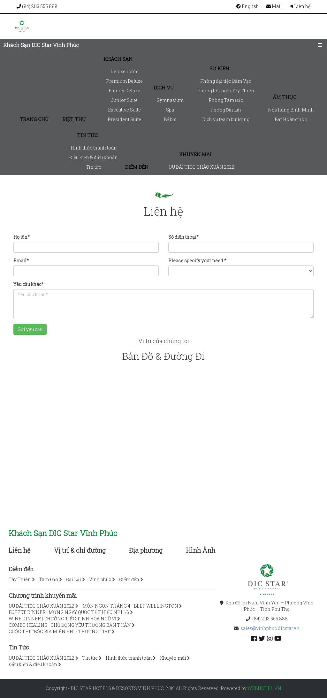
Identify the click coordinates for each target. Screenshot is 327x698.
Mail (274, 6)
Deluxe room (124, 71)
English (247, 6)
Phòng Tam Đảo (226, 100)
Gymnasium (170, 100)
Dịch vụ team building (225, 119)
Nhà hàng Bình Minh (291, 110)
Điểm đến (136, 167)
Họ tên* (21, 237)
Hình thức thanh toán (94, 148)
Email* (21, 260)
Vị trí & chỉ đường (80, 550)
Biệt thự (74, 119)
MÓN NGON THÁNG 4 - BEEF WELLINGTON (130, 606)
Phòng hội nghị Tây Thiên (225, 91)
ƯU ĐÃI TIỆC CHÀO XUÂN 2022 (201, 167)
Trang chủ (34, 119)
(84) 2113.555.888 (37, 6)
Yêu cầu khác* (28, 284)
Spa (170, 110)
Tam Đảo (48, 579)
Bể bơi (170, 119)
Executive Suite (124, 110)
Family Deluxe (124, 91)
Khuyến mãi (195, 154)
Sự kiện (219, 68)
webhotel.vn (264, 688)
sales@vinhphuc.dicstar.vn (270, 628)
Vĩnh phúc (100, 579)
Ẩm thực (284, 97)
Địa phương (146, 550)
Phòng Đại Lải (225, 110)
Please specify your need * (197, 260)
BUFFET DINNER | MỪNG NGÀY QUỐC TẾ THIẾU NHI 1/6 (69, 612)
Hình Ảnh (200, 550)
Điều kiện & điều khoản (93, 157)
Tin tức (87, 135)
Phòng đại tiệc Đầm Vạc (225, 81)
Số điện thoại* (183, 237)
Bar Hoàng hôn (291, 119)
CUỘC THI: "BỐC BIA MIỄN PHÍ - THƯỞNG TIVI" (60, 631)
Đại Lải (73, 579)
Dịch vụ (164, 87)
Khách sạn (118, 59)
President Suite (124, 119)
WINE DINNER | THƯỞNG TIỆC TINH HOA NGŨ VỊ (62, 619)
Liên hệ (299, 6)
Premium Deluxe (124, 81)
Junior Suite (124, 100)
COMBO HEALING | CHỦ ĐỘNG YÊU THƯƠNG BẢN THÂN (70, 625)
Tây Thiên (20, 579)
